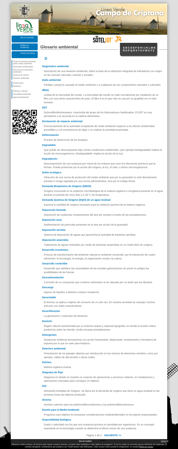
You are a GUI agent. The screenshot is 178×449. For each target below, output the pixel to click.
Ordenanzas (18, 83)
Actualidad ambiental (22, 94)
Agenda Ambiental (21, 97)
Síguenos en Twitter (19, 104)
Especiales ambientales (23, 67)
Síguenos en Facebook (14, 104)
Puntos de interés (27, 53)
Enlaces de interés (21, 75)
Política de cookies (146, 447)
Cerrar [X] (164, 441)
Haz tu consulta (27, 37)
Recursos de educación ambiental (23, 71)
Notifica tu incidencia (24, 46)
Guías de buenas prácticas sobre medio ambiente (24, 62)
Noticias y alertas (20, 91)
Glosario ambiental (21, 78)
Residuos (17, 86)
